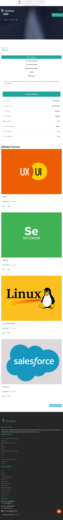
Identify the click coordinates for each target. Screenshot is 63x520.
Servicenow (4, 495)
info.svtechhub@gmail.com (32, 5)
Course (11, 20)
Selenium (3, 475)
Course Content (31, 64)
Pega (2, 444)
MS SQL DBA (4, 485)
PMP (2, 457)
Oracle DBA (4, 481)
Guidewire (3, 440)
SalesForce (4, 479)
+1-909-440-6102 (28, 1)
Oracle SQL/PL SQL (5, 491)
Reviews (31, 76)
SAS (5, 14)
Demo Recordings (31, 68)
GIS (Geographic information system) (10, 438)
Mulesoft (3, 447)
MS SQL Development (6, 483)
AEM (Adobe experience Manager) (9, 451)
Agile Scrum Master (6, 487)
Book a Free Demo (57, 15)
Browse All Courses (55, 405)
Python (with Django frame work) (9, 442)
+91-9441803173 (28, 3)
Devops (3, 463)
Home (5, 20)
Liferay (3, 453)
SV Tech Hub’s (19, 430)
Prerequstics (31, 57)
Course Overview (31, 61)
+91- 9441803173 (10, 501)
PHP (2, 455)
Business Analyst (5, 493)
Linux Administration (6, 477)
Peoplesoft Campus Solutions (8, 459)
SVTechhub (17, 514)
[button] (58, 146)
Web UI (3, 473)
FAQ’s (31, 72)
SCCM (2, 449)
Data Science (4, 461)
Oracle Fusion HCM (5, 489)
